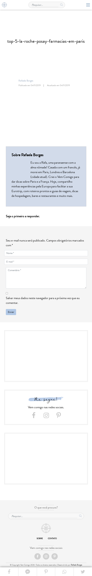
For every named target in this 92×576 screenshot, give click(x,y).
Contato (52, 538)
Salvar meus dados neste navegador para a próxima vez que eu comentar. (43, 300)
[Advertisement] (46, 356)
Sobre (40, 538)
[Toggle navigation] (87, 5)
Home (4, 5)
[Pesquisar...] (45, 4)
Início (46, 528)
